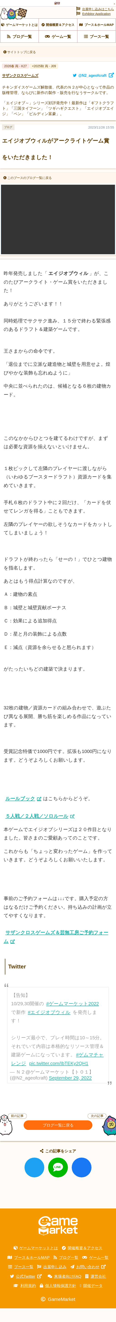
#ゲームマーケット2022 (72, 1017)
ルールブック (20, 812)
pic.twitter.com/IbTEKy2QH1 (58, 1076)
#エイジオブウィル (49, 1025)
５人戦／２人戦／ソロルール (36, 829)
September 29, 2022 (70, 1091)
